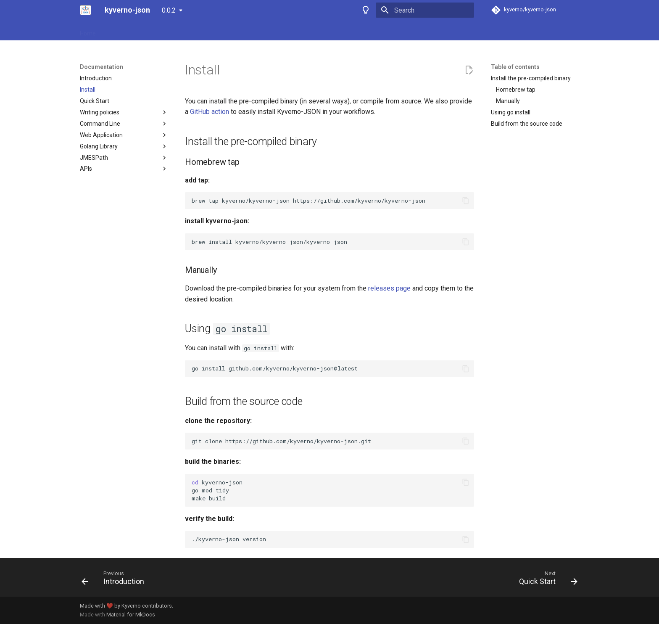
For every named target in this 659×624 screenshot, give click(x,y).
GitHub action (209, 112)
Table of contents (515, 66)
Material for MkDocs (130, 614)
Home (88, 30)
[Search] (425, 10)
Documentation (126, 30)
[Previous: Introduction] (115, 580)
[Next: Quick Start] (545, 580)
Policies (167, 30)
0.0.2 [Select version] (169, 10)
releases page (389, 288)
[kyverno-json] (85, 10)
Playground (202, 30)
